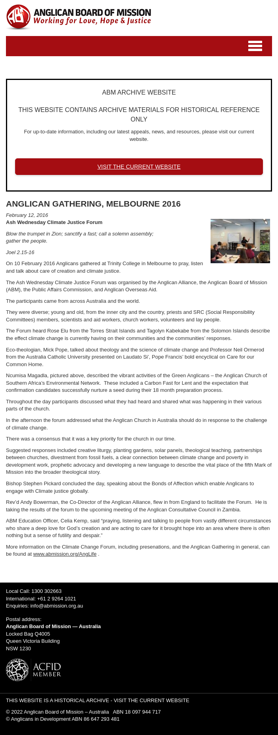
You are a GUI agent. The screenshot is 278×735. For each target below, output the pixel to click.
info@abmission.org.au (56, 606)
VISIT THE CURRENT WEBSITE (139, 166)
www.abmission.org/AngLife (65, 554)
